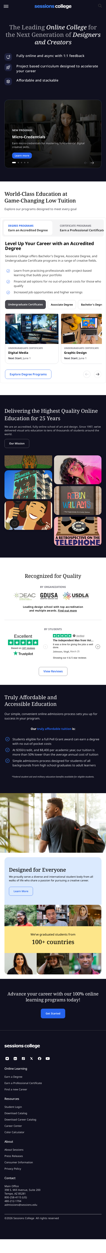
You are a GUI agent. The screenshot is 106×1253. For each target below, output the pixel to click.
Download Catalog (15, 1113)
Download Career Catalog (20, 1119)
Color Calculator (14, 1132)
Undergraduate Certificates (25, 304)
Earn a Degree (13, 1076)
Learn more (22, 155)
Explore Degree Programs (28, 374)
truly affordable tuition (54, 729)
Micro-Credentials (28, 136)
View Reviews (53, 671)
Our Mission (17, 443)
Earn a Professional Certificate (23, 1083)
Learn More (21, 891)
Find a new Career (15, 1089)
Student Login (13, 1107)
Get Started (53, 1013)
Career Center (13, 1126)
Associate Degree (62, 304)
